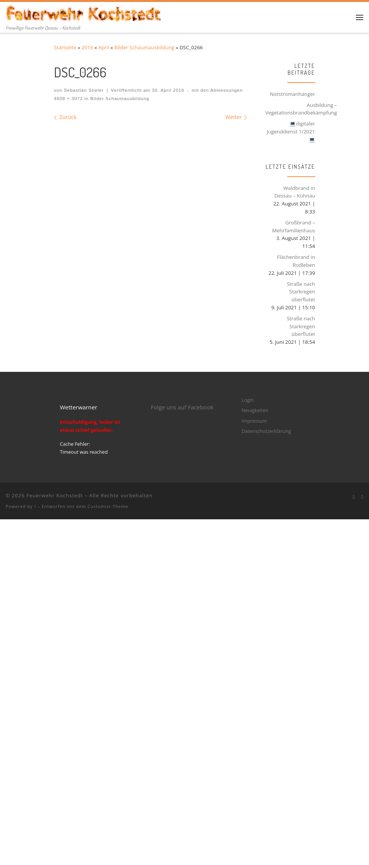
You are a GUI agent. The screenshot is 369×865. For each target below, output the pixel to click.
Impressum (254, 420)
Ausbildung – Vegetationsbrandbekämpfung (301, 109)
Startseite (65, 47)
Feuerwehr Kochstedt (54, 495)
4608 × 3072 (68, 98)
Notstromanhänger (292, 94)
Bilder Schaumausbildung (144, 47)
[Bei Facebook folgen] (354, 496)
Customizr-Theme (107, 506)
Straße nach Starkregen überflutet (301, 291)
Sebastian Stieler (84, 90)
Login (247, 399)
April (103, 47)
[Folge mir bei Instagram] (362, 496)
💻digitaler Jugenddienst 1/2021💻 (291, 131)
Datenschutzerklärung (266, 431)
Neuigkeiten (254, 410)
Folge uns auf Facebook (182, 407)
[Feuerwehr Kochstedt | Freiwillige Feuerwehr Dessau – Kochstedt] (84, 12)
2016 (87, 47)
